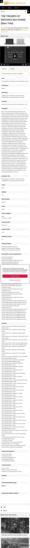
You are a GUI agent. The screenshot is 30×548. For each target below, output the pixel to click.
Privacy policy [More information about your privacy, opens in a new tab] (23, 271)
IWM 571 (4, 485)
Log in (3, 7)
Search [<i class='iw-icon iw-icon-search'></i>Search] (28, 11)
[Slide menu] (1, 1)
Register (9, 7)
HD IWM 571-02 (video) (20, 43)
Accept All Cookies (15, 276)
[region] (15, 274)
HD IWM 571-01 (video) (9, 43)
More (16, 7)
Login (3, 507)
